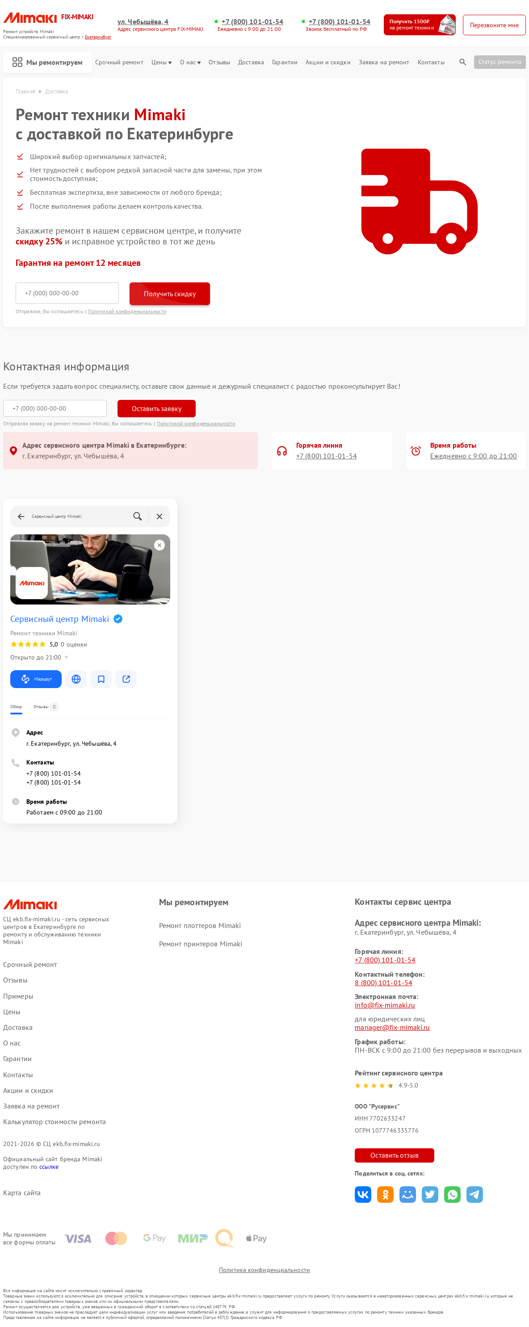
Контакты (431, 62)
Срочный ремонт (119, 62)
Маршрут (36, 679)
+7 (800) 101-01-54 (252, 21)
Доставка (251, 62)
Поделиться (363, 1194)
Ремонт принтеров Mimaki (200, 943)
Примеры (18, 996)
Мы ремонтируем (47, 62)
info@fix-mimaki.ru (385, 1004)
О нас (190, 62)
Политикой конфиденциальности (127, 311)
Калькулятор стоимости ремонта (54, 1121)
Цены (161, 62)
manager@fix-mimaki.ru (392, 1027)
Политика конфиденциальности (264, 1270)
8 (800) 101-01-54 (383, 982)
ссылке (49, 1167)
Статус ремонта (500, 62)
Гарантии (285, 62)
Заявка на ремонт (384, 62)
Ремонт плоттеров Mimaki (200, 925)
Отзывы (219, 62)
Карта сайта (22, 1192)
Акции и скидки (328, 62)
